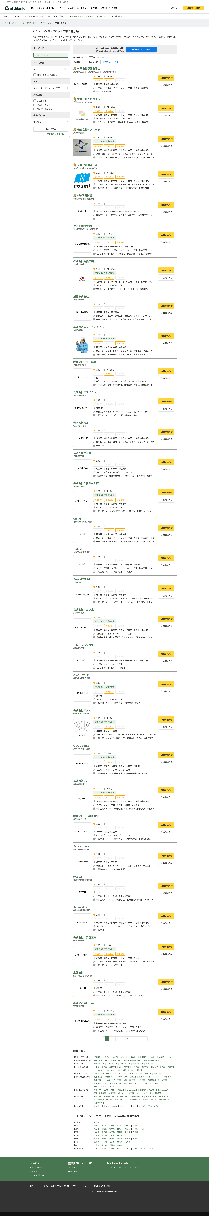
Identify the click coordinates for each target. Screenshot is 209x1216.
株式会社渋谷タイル (88, 99)
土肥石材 (78, 972)
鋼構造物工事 (127, 1070)
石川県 (112, 1135)
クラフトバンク (11, 22)
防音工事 (112, 1093)
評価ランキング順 (110, 62)
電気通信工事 (108, 1096)
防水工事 (97, 1080)
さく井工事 (115, 1070)
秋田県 (119, 1125)
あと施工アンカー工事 (112, 1080)
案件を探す (51, 8)
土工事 (96, 1067)
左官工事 (132, 1076)
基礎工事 (112, 1067)
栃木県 (112, 1129)
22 (138, 1038)
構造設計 (133, 1057)
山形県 (127, 1125)
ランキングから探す (38, 1175)
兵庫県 (119, 1138)
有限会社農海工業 (87, 165)
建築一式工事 (99, 1063)
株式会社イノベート (88, 129)
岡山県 (112, 1142)
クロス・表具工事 (117, 1090)
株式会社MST (81, 781)
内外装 (114, 1106)
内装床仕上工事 (162, 1090)
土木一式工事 (112, 1063)
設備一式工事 (138, 1063)
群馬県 (119, 1129)
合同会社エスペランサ (86, 392)
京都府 (104, 1138)
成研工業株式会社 (83, 226)
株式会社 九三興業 (84, 362)
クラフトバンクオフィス (68, 8)
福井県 (119, 1135)
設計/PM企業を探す (45, 109)
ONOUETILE (81, 675)
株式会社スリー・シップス (88, 327)
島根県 (104, 1142)
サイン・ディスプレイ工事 (104, 1086)
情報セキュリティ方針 (102, 1186)
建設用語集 (72, 1171)
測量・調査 (98, 1060)
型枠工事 (135, 1067)
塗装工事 (117, 1083)
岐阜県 (112, 1132)
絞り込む (50, 129)
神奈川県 (144, 1129)
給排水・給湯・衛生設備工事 (157, 1096)
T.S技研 (77, 549)
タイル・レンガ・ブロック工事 (159, 1076)
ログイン (173, 8)
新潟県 (96, 1135)
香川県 (104, 1145)
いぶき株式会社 (82, 453)
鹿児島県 (144, 1148)
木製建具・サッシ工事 (102, 1083)
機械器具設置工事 (149, 1099)
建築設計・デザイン (102, 1057)
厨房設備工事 (135, 1099)
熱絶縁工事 (98, 1076)
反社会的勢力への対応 (60, 1186)
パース (169, 1057)
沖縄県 (152, 1148)
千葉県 (135, 1129)
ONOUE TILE (81, 745)
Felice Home (81, 846)
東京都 (96, 1129)
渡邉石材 (78, 877)
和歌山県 (136, 1138)
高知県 (119, 1145)
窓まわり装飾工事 (147, 1090)
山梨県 (96, 1132)
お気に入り (166, 84)
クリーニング (141, 1093)
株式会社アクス (82, 710)
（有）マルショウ (83, 645)
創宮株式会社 (81, 296)
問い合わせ (166, 77)
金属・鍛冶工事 (129, 1080)
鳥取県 (96, 1142)
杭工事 (104, 1067)
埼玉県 (127, 1129)
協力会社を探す (37, 8)
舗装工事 (170, 1067)
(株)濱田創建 (84, 195)
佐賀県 (104, 1148)
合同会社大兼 (81, 422)
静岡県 (119, 1132)
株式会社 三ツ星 (83, 609)
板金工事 (108, 1076)
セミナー (84, 8)
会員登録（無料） (193, 8)
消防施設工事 (121, 1096)
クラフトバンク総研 (108, 8)
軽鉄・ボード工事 (101, 1090)
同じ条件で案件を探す (56, 134)
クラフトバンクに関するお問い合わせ (123, 1167)
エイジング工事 (141, 1083)
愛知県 (127, 1132)
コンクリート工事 (158, 1067)
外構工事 (138, 1070)
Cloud (77, 518)
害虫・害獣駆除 (155, 1093)
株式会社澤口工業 (83, 1003)
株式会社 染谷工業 (84, 937)
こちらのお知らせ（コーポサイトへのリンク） (91, 16)
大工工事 (141, 1080)
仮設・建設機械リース (132, 1060)
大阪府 (112, 1138)
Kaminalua (80, 907)
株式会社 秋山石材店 (86, 816)
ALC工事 (122, 1073)
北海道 (96, 1122)
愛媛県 (112, 1145)
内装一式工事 (125, 1063)
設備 (156, 1106)
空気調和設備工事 (136, 1096)
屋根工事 (147, 1073)
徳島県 (96, 1145)
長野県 (104, 1132)
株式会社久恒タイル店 (86, 483)
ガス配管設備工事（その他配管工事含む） (110, 1099)
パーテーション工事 (126, 1093)
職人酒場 (94, 8)
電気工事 (97, 1096)
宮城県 (112, 1125)
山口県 (127, 1142)
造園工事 (157, 1073)
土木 (101, 1106)
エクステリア (125, 1106)
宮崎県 (135, 1148)
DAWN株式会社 (82, 579)
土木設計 (152, 1057)
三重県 (135, 1132)
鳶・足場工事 (124, 1067)
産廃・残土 (117, 1060)
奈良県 (127, 1138)
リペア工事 (127, 1083)
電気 (134, 1106)
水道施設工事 (99, 1103)
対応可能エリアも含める (47, 74)
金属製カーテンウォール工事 (105, 1073)
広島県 (119, 1142)
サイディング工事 (135, 1073)
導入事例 (71, 1167)
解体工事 (149, 1063)
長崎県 (112, 1148)
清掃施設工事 (164, 1099)
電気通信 (142, 1106)
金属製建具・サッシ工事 (157, 1080)
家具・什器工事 (100, 1093)
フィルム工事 (132, 1090)
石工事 (141, 1076)
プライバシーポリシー (81, 1186)
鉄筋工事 (144, 1067)
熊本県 (119, 1148)
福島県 (135, 1125)
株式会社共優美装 (83, 261)
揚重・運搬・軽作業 (152, 1060)
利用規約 (44, 1186)
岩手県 (104, 1125)
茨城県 (104, 1129)
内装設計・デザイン (120, 1057)
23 (142, 1038)
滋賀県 (96, 1138)
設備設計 (143, 1057)
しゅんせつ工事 (102, 1070)
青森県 (96, 1125)
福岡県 (96, 1148)
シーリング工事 (121, 1076)
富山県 (104, 1135)
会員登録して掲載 (141, 49)
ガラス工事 (153, 1083)
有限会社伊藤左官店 (88, 68)
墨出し (107, 1060)
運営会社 (33, 1186)
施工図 (161, 1057)
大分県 (127, 1148)
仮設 (95, 1106)
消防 (150, 1106)
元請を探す (41, 100)
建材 (107, 1106)
